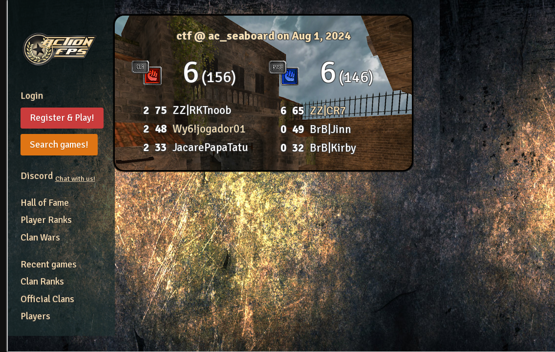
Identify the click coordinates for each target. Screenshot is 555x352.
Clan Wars (40, 237)
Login (32, 96)
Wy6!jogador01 (208, 129)
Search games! (59, 145)
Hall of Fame (45, 203)
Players (35, 316)
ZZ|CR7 (328, 111)
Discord (58, 176)
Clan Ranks (42, 281)
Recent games (49, 264)
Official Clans (47, 299)
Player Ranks (46, 220)
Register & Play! (62, 118)
